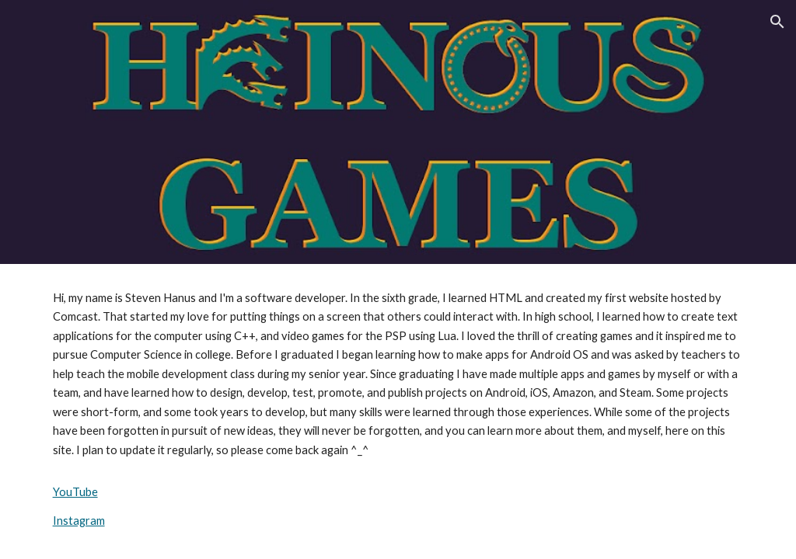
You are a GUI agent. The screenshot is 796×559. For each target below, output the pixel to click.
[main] (398, 409)
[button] (777, 21)
